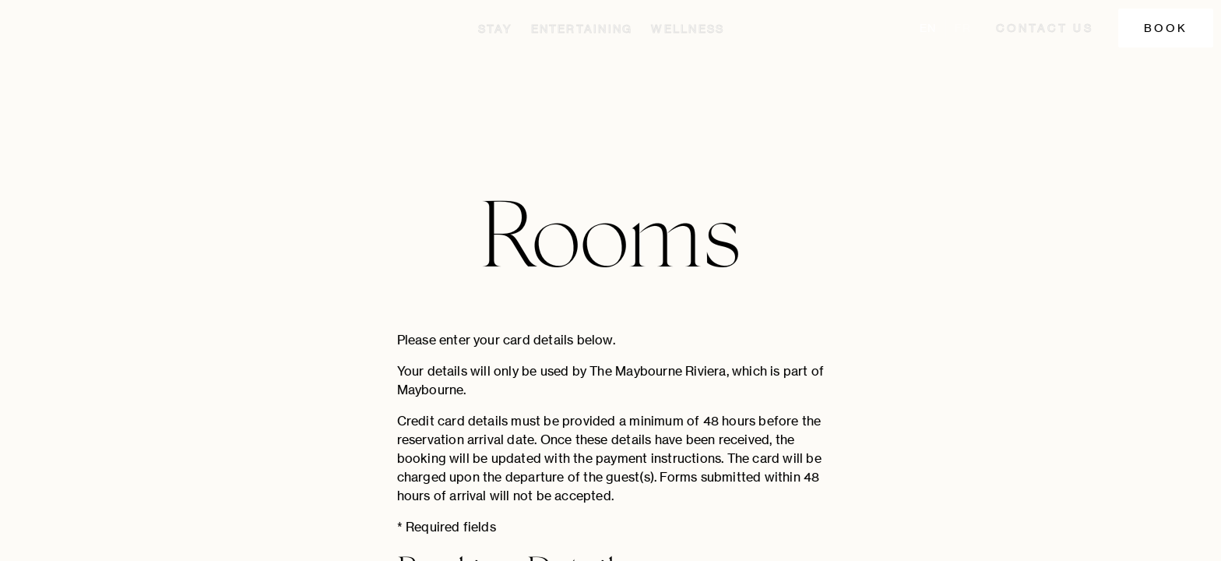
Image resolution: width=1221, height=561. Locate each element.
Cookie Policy (1120, 540)
